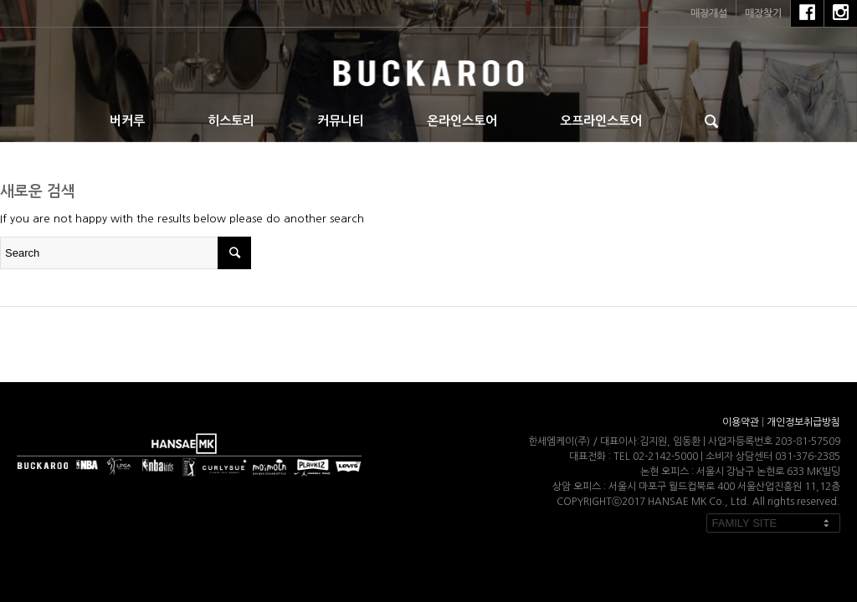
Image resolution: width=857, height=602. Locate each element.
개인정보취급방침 (803, 422)
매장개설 (708, 13)
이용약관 (740, 422)
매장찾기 (763, 13)
